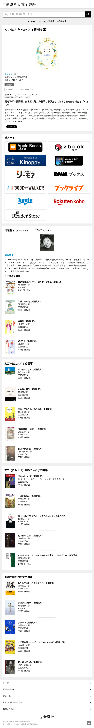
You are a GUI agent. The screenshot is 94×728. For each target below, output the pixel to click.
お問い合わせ (9, 709)
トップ (6, 683)
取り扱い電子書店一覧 (13, 702)
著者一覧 (7, 696)
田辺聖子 (8, 74)
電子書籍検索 (9, 689)
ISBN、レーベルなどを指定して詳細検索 (48, 21)
